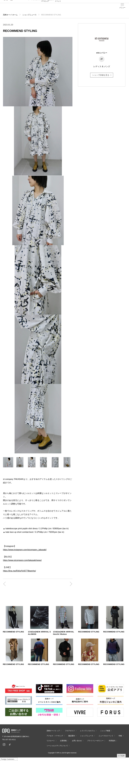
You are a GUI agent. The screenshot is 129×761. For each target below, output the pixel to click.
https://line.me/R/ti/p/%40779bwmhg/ (19, 571)
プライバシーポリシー (95, 741)
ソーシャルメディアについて (57, 746)
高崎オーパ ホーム (10, 15)
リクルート (51, 741)
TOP (122, 756)
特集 (120, 736)
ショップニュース (29, 15)
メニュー (122, 7)
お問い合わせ (77, 741)
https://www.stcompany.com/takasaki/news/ (22, 560)
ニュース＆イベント (58, 8)
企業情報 (63, 741)
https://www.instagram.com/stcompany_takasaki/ (24, 550)
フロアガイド (32, 8)
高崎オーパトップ (53, 731)
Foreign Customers (7, 759)
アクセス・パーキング (45, 8)
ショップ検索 (39, 8)
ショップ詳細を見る (100, 75)
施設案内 (51, 8)
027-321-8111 (11, 739)
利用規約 (112, 741)
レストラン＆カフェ (87, 731)
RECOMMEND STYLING (13, 632)
